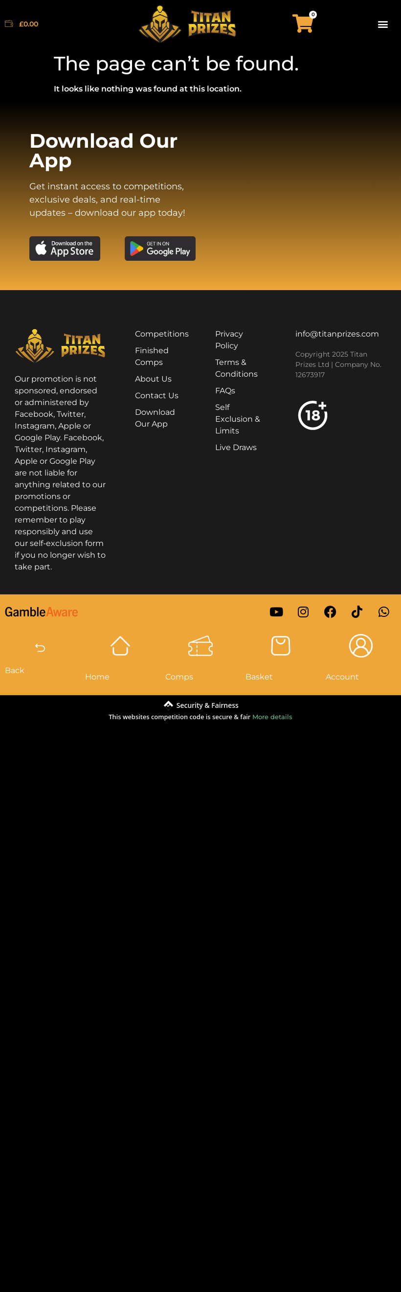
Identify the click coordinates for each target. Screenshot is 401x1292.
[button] (383, 24)
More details (272, 717)
